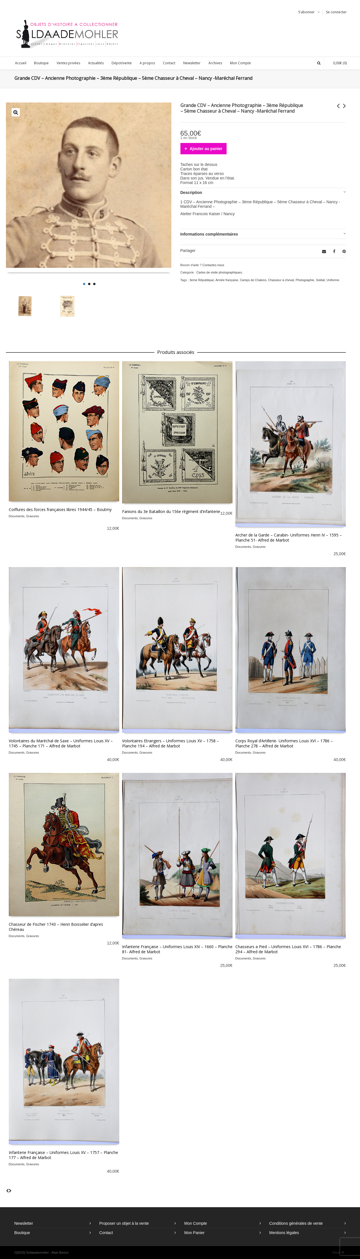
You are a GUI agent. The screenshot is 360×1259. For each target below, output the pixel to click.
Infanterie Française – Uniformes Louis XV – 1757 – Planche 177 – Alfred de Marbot (63, 1155)
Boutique (22, 1232)
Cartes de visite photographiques (219, 272)
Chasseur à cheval (281, 280)
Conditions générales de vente (296, 1223)
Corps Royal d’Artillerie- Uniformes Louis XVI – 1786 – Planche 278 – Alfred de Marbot (284, 743)
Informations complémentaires (209, 234)
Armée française (227, 280)
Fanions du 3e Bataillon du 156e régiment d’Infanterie (171, 511)
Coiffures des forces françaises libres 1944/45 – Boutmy (60, 509)
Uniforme (333, 280)
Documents (17, 516)
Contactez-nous (213, 265)
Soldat (320, 280)
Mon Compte (195, 1223)
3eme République (201, 280)
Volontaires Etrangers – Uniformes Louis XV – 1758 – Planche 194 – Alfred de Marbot (170, 743)
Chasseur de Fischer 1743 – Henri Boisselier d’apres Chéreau (56, 927)
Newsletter (23, 1223)
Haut (338, 1252)
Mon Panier (194, 1232)
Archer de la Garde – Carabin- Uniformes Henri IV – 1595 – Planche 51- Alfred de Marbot (288, 537)
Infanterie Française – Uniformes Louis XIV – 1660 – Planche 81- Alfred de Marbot (177, 949)
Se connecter (336, 12)
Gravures (32, 516)
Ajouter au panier (206, 148)
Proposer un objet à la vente (124, 1223)
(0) (337, 63)
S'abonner (306, 12)
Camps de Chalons (253, 280)
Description (191, 192)
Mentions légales (284, 1232)
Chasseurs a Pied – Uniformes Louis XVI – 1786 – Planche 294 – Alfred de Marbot (288, 949)
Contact (106, 1232)
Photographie (305, 280)
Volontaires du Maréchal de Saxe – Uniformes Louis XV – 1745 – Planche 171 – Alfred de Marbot (61, 743)
